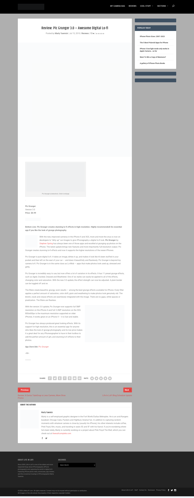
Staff (136, 492)
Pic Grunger (43, 348)
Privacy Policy (161, 492)
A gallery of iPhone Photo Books (152, 65)
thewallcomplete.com (61, 435)
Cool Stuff (145, 8)
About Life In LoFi (127, 492)
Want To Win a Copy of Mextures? (153, 59)
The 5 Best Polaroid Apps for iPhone (154, 44)
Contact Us (142, 492)
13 (92, 35)
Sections (161, 8)
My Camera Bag (117, 8)
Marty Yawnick (61, 35)
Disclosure (151, 492)
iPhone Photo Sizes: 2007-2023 (152, 38)
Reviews (132, 8)
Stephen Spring (46, 245)
